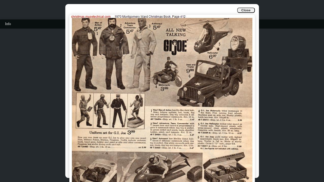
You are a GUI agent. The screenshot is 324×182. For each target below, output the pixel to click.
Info (8, 24)
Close (245, 10)
